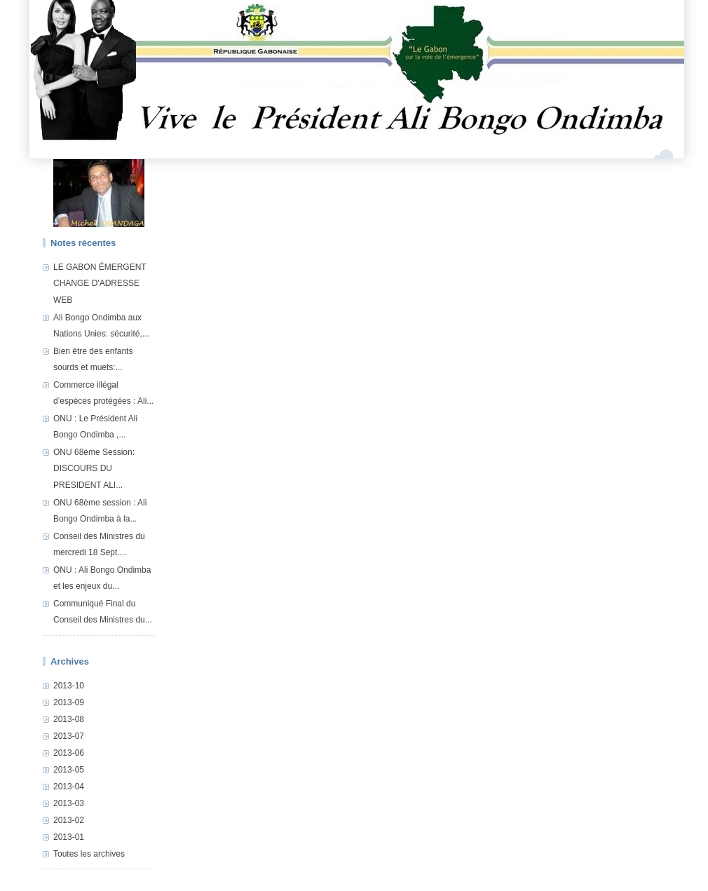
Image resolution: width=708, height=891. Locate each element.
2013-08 (68, 719)
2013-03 (68, 803)
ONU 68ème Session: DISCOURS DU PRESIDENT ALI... (94, 468)
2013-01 (68, 837)
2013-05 (68, 770)
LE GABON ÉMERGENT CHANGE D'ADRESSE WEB (99, 283)
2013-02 (68, 820)
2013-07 (68, 736)
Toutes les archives (89, 854)
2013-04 (68, 786)
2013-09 (68, 702)
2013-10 (68, 686)
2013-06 (68, 753)
